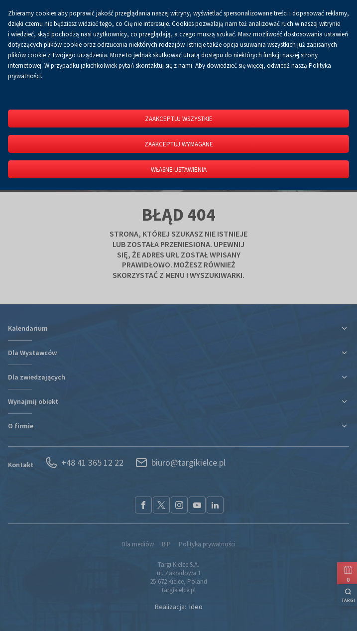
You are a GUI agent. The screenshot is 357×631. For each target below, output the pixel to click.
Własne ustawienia (179, 169)
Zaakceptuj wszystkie (179, 119)
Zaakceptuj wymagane (178, 144)
